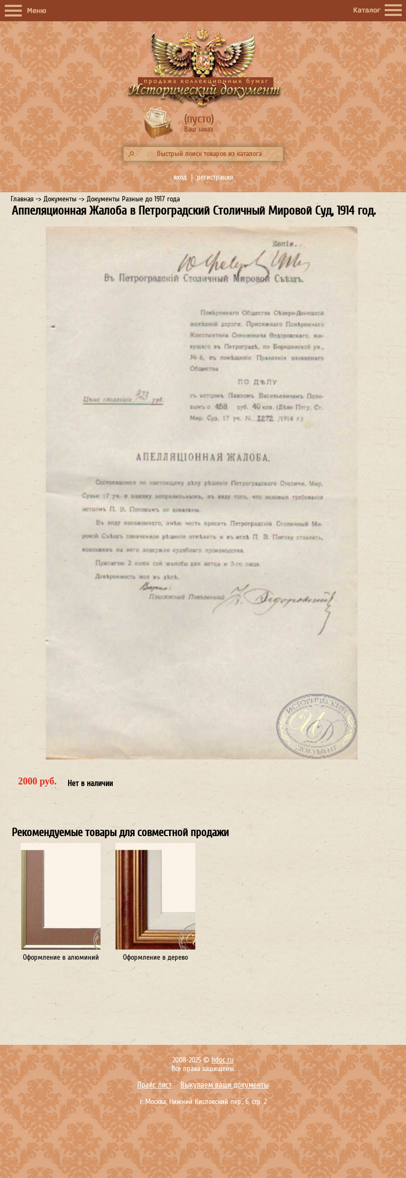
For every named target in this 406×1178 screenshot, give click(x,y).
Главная (22, 199)
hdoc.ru (222, 1060)
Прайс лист (154, 1085)
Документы (60, 199)
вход (180, 177)
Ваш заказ (198, 129)
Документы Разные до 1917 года (133, 199)
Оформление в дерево (155, 957)
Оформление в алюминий (61, 957)
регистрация (215, 177)
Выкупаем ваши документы (224, 1085)
